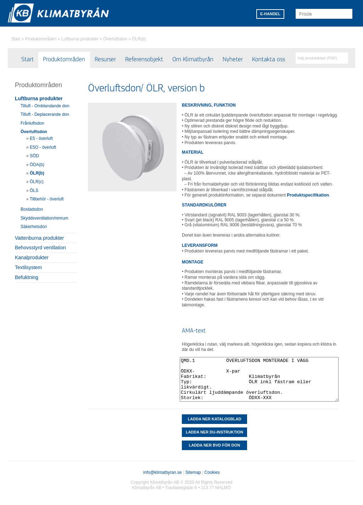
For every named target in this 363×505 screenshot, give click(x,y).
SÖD (34, 155)
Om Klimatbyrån (192, 59)
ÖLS (34, 190)
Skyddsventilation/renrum (44, 218)
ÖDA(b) (37, 164)
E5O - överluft (43, 147)
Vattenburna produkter (39, 238)
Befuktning (26, 277)
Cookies (212, 472)
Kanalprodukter (32, 257)
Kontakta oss (268, 59)
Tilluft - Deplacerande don (45, 114)
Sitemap (193, 472)
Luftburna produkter (80, 38)
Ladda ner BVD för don (214, 445)
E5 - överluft (41, 138)
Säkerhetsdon (34, 226)
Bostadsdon (32, 209)
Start (15, 38)
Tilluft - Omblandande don (45, 105)
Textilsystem (28, 267)
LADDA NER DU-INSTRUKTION (214, 432)
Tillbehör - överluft (47, 199)
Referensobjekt (144, 59)
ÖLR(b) (139, 38)
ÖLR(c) (37, 181)
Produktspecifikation (308, 195)
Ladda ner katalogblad (214, 419)
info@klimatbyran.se (162, 472)
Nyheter (233, 59)
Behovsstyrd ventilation (40, 247)
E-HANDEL (270, 14)
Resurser (105, 59)
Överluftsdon (115, 38)
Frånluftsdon (32, 123)
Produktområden (41, 38)
